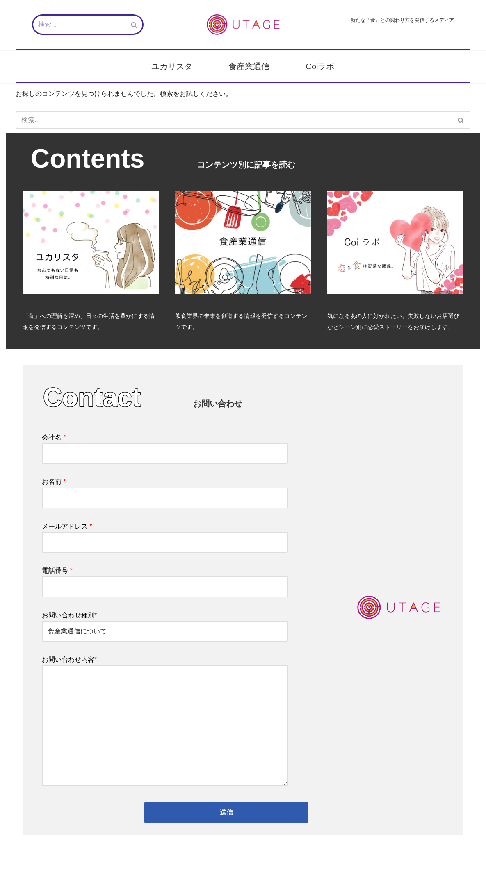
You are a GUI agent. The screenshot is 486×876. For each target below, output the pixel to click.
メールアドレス (165, 534)
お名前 (165, 489)
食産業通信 (248, 66)
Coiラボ (320, 66)
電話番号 (165, 578)
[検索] (78, 24)
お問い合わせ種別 (165, 623)
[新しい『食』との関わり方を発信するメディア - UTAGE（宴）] (243, 24)
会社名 (165, 445)
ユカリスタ (171, 66)
